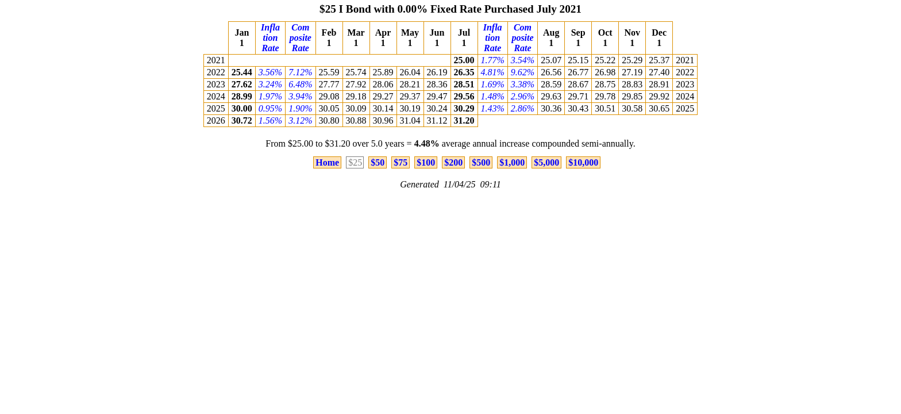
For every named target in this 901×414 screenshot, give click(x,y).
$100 (426, 162)
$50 (377, 162)
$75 (400, 162)
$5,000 (546, 162)
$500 (481, 162)
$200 (453, 162)
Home (327, 162)
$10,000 (583, 162)
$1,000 (512, 162)
